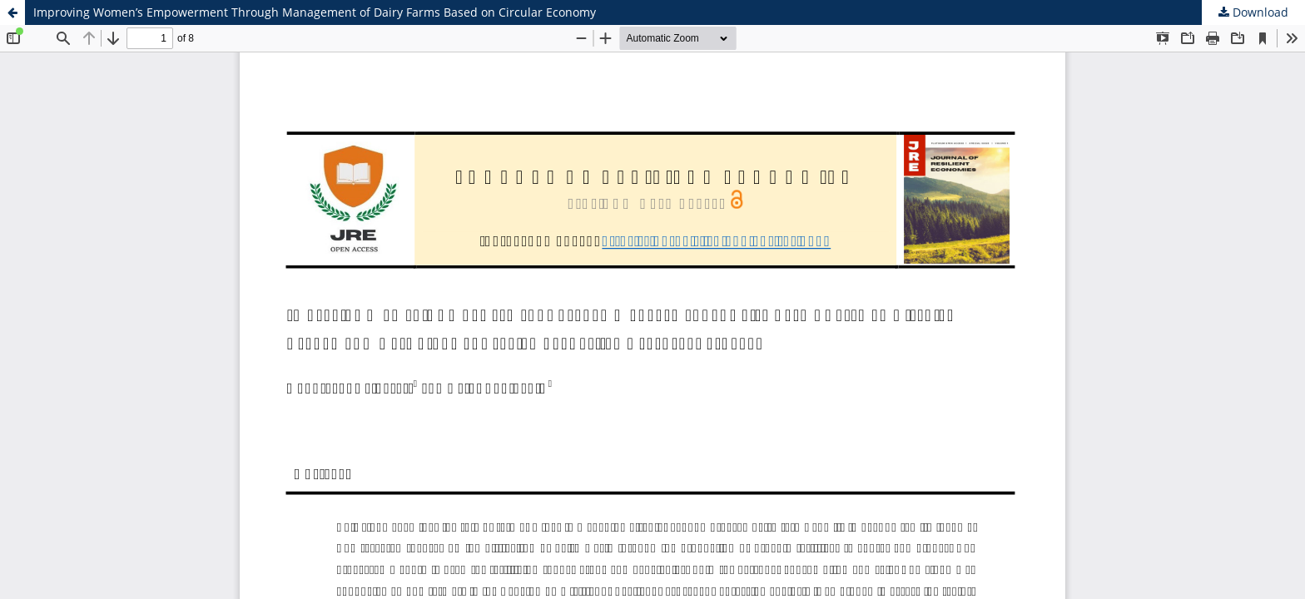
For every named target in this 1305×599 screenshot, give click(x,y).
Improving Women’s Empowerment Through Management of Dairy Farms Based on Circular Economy (314, 12)
